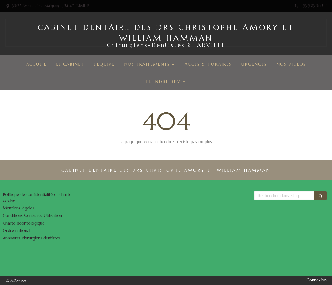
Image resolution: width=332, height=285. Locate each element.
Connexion (316, 280)
